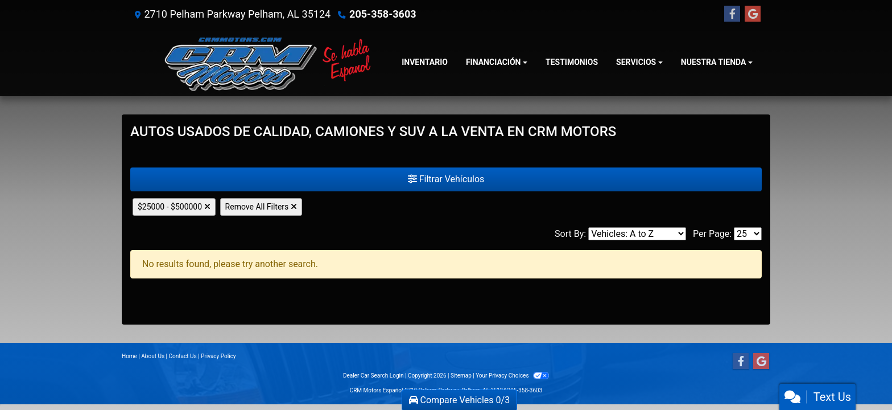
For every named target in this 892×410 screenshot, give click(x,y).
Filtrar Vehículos (446, 179)
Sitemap (461, 375)
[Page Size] (748, 233)
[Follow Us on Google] (753, 14)
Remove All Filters (261, 206)
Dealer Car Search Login (373, 375)
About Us (152, 356)
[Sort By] (637, 233)
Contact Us (183, 356)
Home (129, 356)
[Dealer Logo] (261, 62)
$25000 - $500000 (174, 206)
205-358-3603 (382, 14)
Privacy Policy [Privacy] (218, 356)
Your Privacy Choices (512, 375)
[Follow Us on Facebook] (732, 14)
